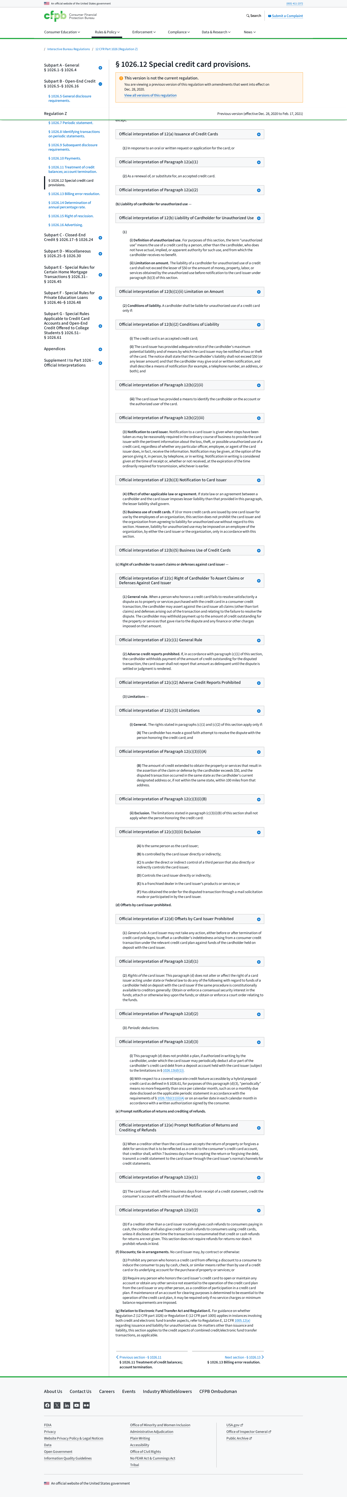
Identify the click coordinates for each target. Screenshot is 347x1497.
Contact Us (80, 1391)
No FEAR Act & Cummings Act (152, 1458)
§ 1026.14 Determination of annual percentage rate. (69, 205)
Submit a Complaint (285, 16)
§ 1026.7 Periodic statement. (70, 123)
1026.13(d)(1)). (174, 1070)
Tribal (134, 1465)
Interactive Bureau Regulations (68, 49)
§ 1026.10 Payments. (64, 158)
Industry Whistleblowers (167, 1391)
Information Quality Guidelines (68, 1458)
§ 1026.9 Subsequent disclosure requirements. (72, 147)
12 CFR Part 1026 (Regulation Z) (116, 49)
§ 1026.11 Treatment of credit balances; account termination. (72, 169)
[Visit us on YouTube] (76, 1405)
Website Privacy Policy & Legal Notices (73, 1438)
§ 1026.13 (242, 1357)
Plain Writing (140, 1438)
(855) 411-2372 (294, 4)
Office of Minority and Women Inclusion (160, 1425)
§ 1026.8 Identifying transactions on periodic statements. (74, 134)
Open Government (58, 1451)
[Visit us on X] (57, 1405)
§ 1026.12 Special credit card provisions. (70, 183)
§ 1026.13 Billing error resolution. (74, 194)
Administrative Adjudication (151, 1431)
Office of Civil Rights (145, 1451)
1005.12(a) (242, 1320)
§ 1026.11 (140, 1357)
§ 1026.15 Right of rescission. (71, 216)
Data (48, 1445)
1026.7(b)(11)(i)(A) (170, 1098)
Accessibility (139, 1445)
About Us (53, 1391)
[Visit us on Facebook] (47, 1405)
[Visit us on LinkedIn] (67, 1405)
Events (128, 1391)
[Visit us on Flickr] (86, 1405)
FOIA (47, 1425)
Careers (107, 1391)
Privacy (50, 1431)
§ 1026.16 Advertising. (65, 225)
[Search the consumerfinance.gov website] (253, 16)
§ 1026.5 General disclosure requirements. (69, 98)
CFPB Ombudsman (218, 1391)
